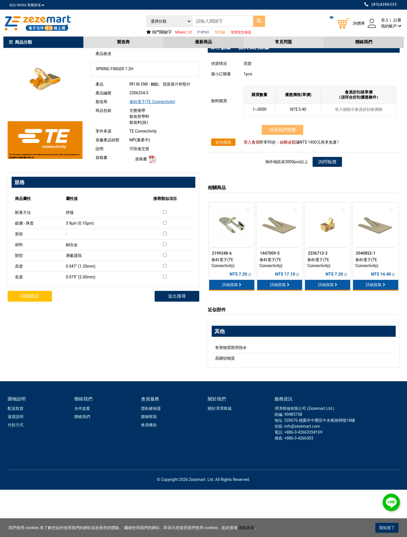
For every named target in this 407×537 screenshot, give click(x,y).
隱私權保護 (151, 455)
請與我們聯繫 (282, 177)
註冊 (397, 20)
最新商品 (203, 41)
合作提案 (82, 455)
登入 (385, 20)
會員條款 (149, 472)
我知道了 (387, 527)
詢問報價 (327, 209)
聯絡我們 (363, 41)
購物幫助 (149, 464)
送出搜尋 (176, 343)
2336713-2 (318, 300)
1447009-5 (270, 300)
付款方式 (15, 472)
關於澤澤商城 (219, 455)
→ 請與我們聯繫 (250, 94)
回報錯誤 (30, 343)
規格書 (146, 206)
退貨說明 (15, 464)
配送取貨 (15, 455)
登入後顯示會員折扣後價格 (358, 156)
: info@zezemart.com (301, 473)
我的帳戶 (391, 26)
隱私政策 (246, 527)
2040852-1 (366, 300)
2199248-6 (222, 300)
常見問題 (283, 41)
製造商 (123, 41)
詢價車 (359, 23)
